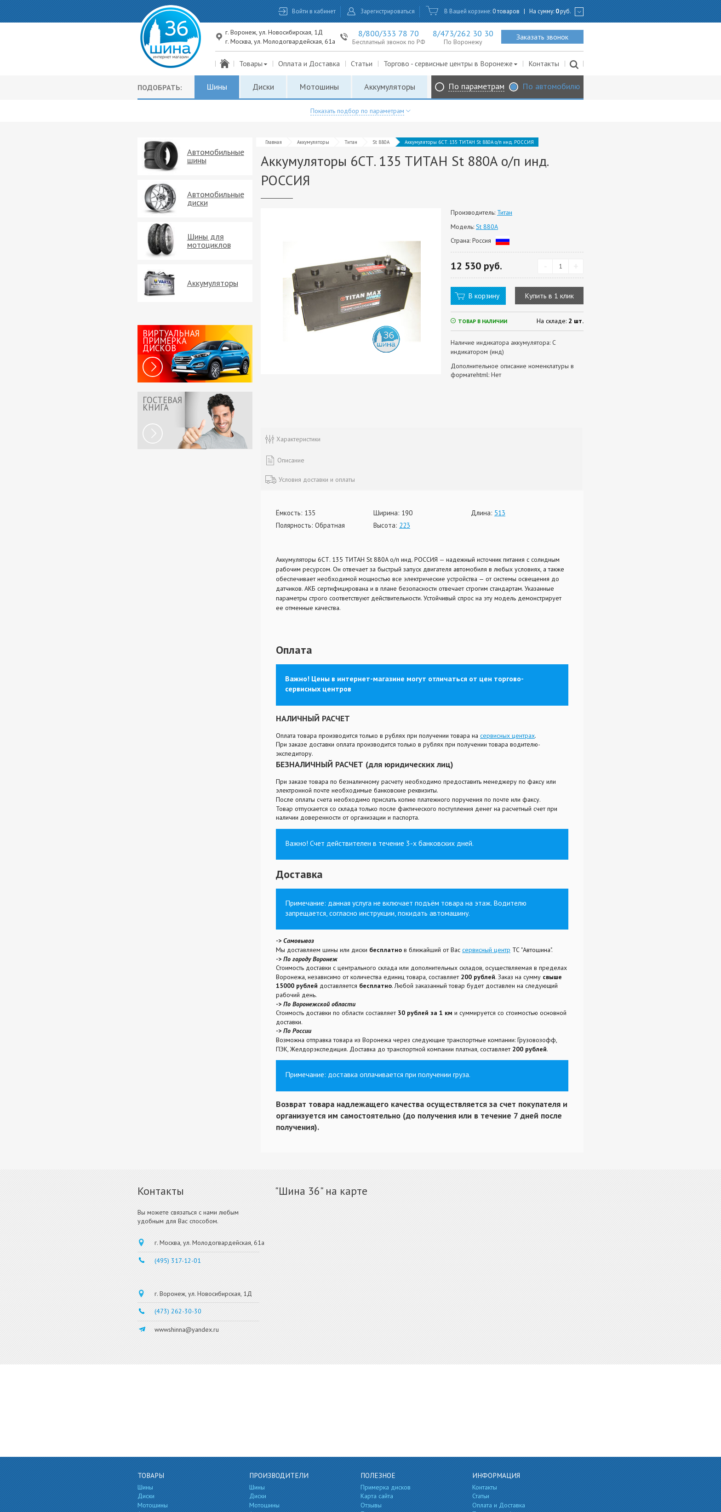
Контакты (543, 63)
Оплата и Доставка (309, 63)
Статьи (361, 63)
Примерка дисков (385, 1487)
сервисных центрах (507, 735)
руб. (563, 11)
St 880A (380, 142)
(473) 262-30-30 (177, 1311)
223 (404, 525)
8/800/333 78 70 (388, 33)
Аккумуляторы (389, 86)
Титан (350, 142)
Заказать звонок (542, 36)
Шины (216, 86)
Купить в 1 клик (549, 295)
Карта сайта (376, 1496)
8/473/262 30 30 (463, 33)
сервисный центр (486, 950)
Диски (263, 86)
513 (499, 512)
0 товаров (506, 11)
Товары (253, 63)
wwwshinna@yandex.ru (186, 1329)
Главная (273, 142)
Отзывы (371, 1505)
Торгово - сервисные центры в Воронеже (450, 63)
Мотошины (319, 86)
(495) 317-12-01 (177, 1260)
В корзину (483, 295)
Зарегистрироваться (387, 11)
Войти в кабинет (314, 11)
